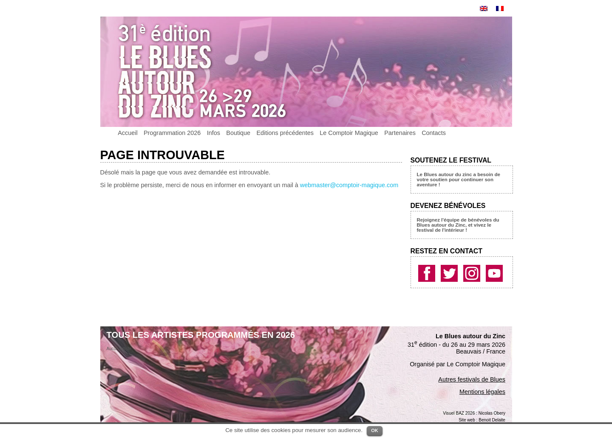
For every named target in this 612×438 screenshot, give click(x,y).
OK (374, 430)
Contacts (434, 132)
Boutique (238, 132)
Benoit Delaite (492, 420)
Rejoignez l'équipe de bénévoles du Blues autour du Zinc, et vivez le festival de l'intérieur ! (458, 225)
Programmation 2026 (172, 132)
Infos (213, 132)
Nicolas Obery (492, 413)
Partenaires (400, 132)
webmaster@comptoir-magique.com (349, 185)
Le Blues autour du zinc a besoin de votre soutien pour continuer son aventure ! (458, 179)
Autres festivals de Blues (471, 379)
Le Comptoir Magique (349, 132)
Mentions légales (482, 391)
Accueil (127, 132)
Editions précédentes (284, 132)
